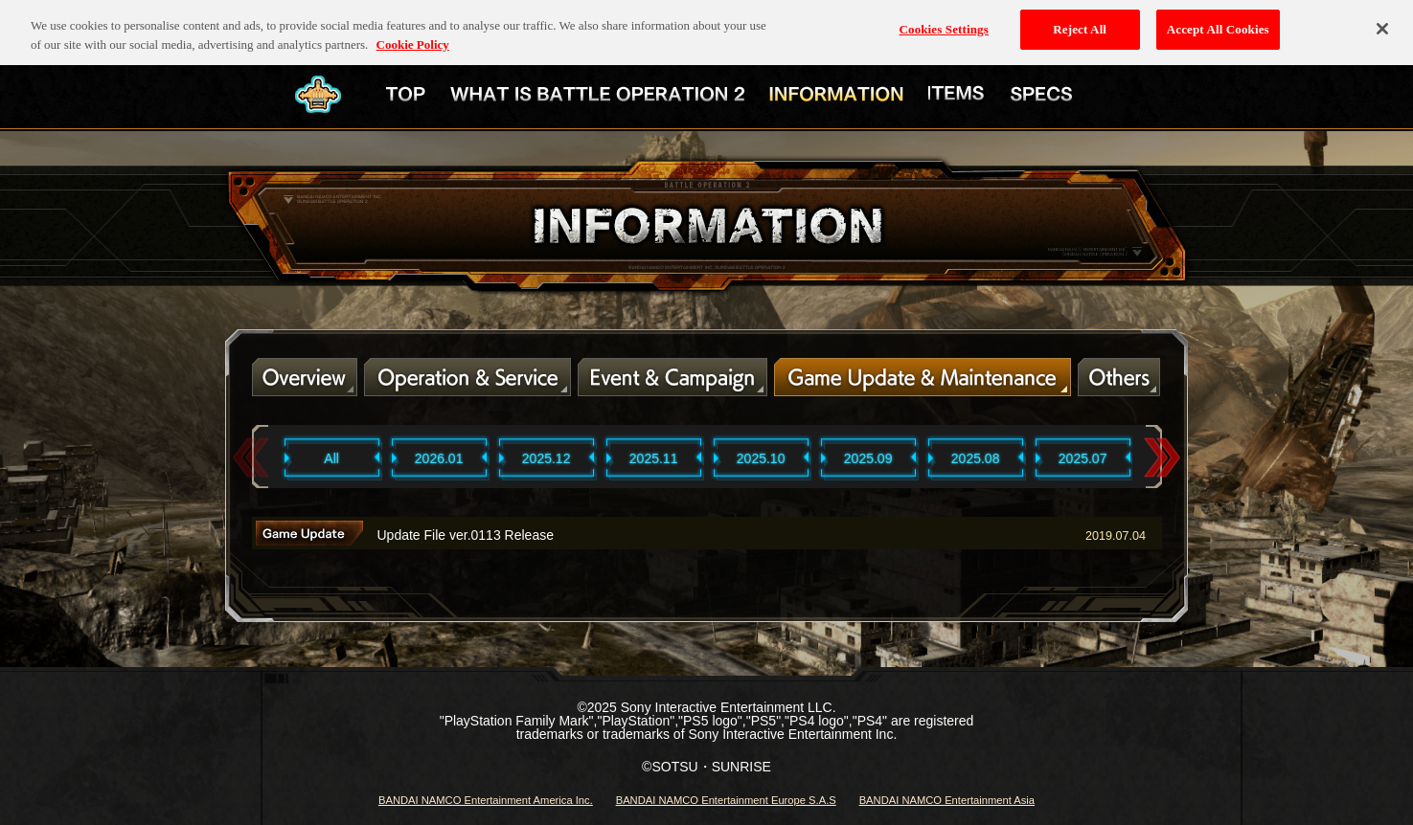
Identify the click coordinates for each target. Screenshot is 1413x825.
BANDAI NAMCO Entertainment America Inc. (485, 800)
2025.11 (653, 458)
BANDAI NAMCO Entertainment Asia (947, 800)
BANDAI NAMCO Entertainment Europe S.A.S (726, 800)
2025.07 (1083, 458)
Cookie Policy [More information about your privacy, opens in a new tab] (412, 37)
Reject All (1079, 22)
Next (1162, 458)
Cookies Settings (943, 22)
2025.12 (546, 458)
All (331, 458)
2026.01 (439, 458)
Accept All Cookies (1218, 22)
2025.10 (761, 458)
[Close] (1382, 22)
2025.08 (975, 458)
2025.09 (868, 458)
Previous (251, 458)
